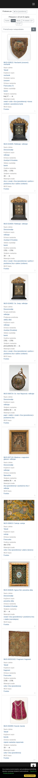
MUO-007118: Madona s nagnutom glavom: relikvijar (16, 458)
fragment (7, 670)
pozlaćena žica (9, 184)
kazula (6, 737)
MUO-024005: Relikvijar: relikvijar (16, 144)
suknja (6, 534)
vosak (10, 181)
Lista (13, 20)
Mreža (18, 20)
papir (5, 415)
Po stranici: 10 (27, 20)
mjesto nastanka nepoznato (14, 742)
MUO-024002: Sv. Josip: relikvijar (16, 303)
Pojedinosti (33, 771)
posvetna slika (9, 601)
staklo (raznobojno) (11, 619)
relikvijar (7, 155)
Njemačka (7, 475)
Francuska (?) (9, 86)
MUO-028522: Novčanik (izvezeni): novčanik (16, 63)
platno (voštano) (21, 184)
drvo (5, 181)
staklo (11, 415)
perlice (30, 181)
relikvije (6, 488)
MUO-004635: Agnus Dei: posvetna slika (18, 590)
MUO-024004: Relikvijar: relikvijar (16, 224)
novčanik (7, 75)
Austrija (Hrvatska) (10, 330)
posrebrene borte (17, 104)
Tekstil (6, 70)
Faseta (7, 20)
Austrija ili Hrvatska (10, 160)
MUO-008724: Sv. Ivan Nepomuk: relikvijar (19, 394)
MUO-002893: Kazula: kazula (14, 726)
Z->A (18, 24)
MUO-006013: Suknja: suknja (14, 523)
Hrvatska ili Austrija (10, 606)
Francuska (7, 539)
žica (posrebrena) (20, 11)
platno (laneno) (27, 550)
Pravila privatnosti (8, 773)
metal (6, 101)
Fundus (6, 109)
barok (6, 91)
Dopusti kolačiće (30, 775)
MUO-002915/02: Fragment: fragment (17, 659)
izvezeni (7, 80)
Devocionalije (8, 150)
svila (10, 101)
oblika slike (8, 320)
